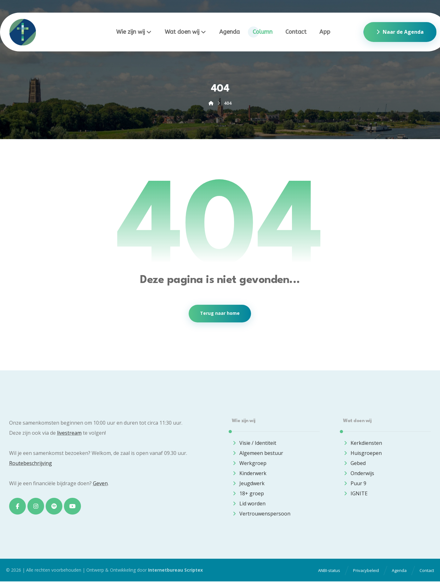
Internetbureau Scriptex (175, 572)
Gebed (354, 463)
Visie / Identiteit (254, 443)
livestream (69, 433)
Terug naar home (220, 314)
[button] (17, 506)
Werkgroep (249, 463)
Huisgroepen (362, 453)
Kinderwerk (249, 473)
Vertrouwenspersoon (261, 514)
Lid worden (249, 504)
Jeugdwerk (248, 483)
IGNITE (355, 494)
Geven (100, 483)
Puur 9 (354, 483)
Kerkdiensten (362, 443)
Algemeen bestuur (257, 453)
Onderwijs (358, 473)
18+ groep (248, 494)
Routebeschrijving (30, 463)
